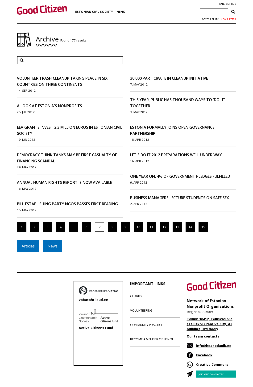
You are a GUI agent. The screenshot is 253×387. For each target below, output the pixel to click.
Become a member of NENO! (151, 339)
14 (190, 227)
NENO (120, 11)
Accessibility (210, 19)
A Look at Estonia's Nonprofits (49, 105)
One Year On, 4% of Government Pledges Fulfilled (180, 176)
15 (203, 227)
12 (164, 227)
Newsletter (228, 19)
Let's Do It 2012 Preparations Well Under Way (176, 154)
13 (177, 227)
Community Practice (146, 325)
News (53, 246)
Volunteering (141, 310)
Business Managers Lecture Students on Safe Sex (179, 197)
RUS (233, 3)
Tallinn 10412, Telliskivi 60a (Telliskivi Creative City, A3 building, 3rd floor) (209, 324)
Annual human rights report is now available (64, 182)
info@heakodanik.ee (213, 345)
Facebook (204, 355)
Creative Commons (212, 364)
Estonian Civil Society (94, 11)
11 (151, 227)
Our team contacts (203, 336)
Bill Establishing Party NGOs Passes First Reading (67, 203)
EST (228, 3)
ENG (222, 3)
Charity (136, 296)
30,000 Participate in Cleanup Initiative (169, 78)
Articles (28, 246)
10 (138, 227)
